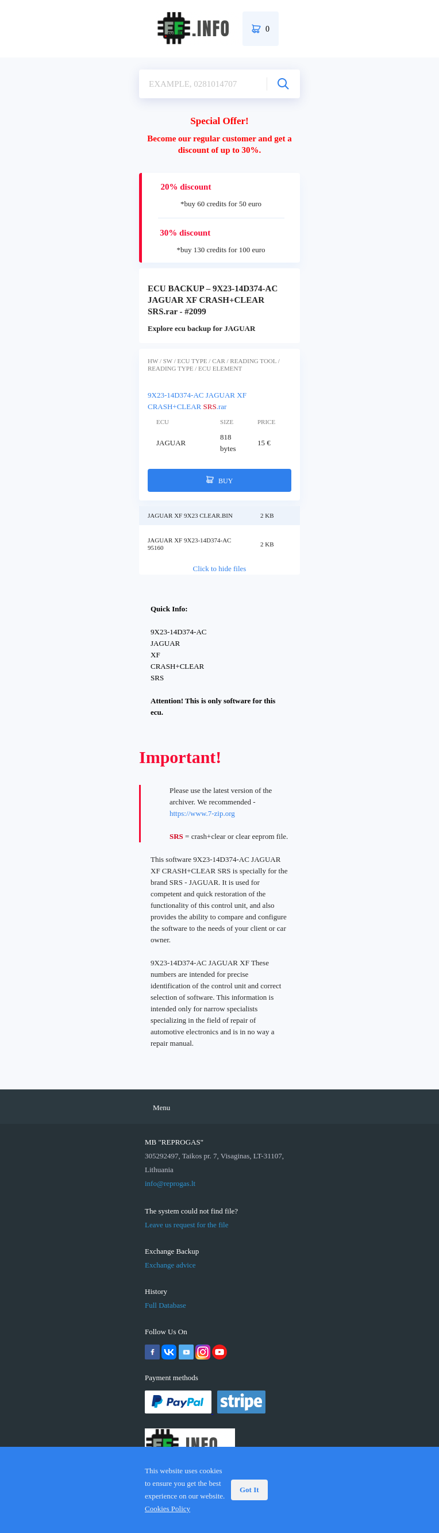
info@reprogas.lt (170, 1183)
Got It (249, 1489)
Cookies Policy (167, 1508)
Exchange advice (170, 1265)
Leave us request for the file (186, 1224)
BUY (219, 480)
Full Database (165, 1305)
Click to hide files (220, 568)
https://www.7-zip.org (202, 813)
